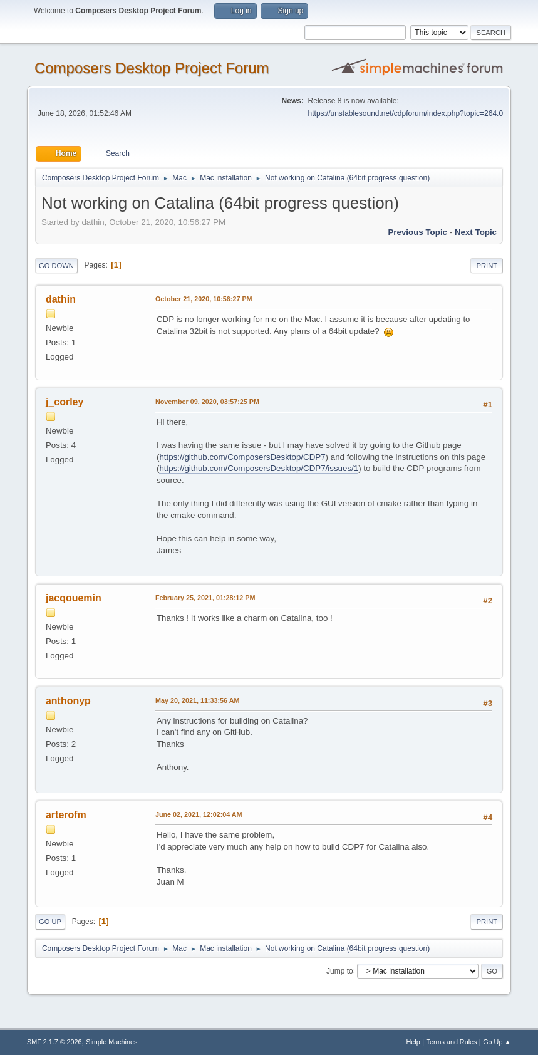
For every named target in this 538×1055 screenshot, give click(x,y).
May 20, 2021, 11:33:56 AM (197, 700)
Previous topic (417, 232)
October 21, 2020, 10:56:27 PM (203, 299)
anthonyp (68, 700)
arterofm (66, 814)
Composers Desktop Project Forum (151, 68)
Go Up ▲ (497, 1042)
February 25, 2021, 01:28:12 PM (205, 597)
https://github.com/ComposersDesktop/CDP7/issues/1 (258, 468)
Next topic (476, 232)
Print (486, 265)
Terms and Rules (452, 1042)
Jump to (339, 970)
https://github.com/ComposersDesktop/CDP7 (242, 457)
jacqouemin (73, 598)
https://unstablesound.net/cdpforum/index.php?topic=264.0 (405, 113)
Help (413, 1042)
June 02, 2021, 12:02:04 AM (198, 814)
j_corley (64, 402)
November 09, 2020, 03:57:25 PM (207, 401)
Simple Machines (111, 1042)
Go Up (50, 921)
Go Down (56, 265)
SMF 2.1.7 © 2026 (54, 1042)
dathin (61, 299)
